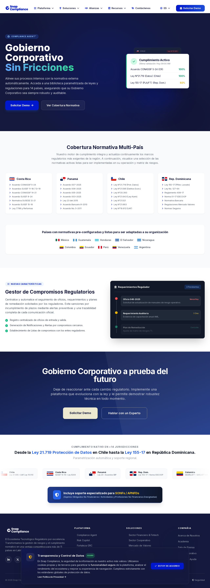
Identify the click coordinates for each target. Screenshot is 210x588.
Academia (183, 541)
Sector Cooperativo (138, 540)
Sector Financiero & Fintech (142, 535)
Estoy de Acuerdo (167, 566)
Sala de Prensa (186, 547)
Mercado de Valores (138, 545)
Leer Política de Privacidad (52, 577)
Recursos (117, 8)
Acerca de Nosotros (189, 535)
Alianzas (93, 8)
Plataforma (44, 8)
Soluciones (69, 8)
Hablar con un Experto (124, 413)
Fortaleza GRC (83, 545)
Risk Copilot (82, 540)
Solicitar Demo (190, 8)
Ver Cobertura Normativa (63, 105)
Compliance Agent (85, 535)
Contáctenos (141, 8)
